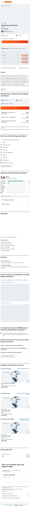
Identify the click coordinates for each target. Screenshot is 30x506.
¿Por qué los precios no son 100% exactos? (15, 498)
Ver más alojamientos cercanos (23, 368)
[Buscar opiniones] (16, 196)
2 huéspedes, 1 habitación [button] (8, 38)
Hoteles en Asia (16, 504)
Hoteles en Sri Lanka (23, 504)
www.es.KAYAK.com (5, 504)
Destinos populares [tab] (16, 470)
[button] (2, 2)
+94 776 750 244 (4, 29)
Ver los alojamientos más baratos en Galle (22, 394)
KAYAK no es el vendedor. (15, 493)
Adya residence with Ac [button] (6, 410)
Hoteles (11, 504)
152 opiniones (10, 31)
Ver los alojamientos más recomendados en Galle (24, 419)
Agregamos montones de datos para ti (15, 496)
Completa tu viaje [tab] (6, 470)
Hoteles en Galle (6, 477)
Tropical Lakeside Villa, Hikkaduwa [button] (8, 383)
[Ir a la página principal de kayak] (8, 2)
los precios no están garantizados (7, 490)
